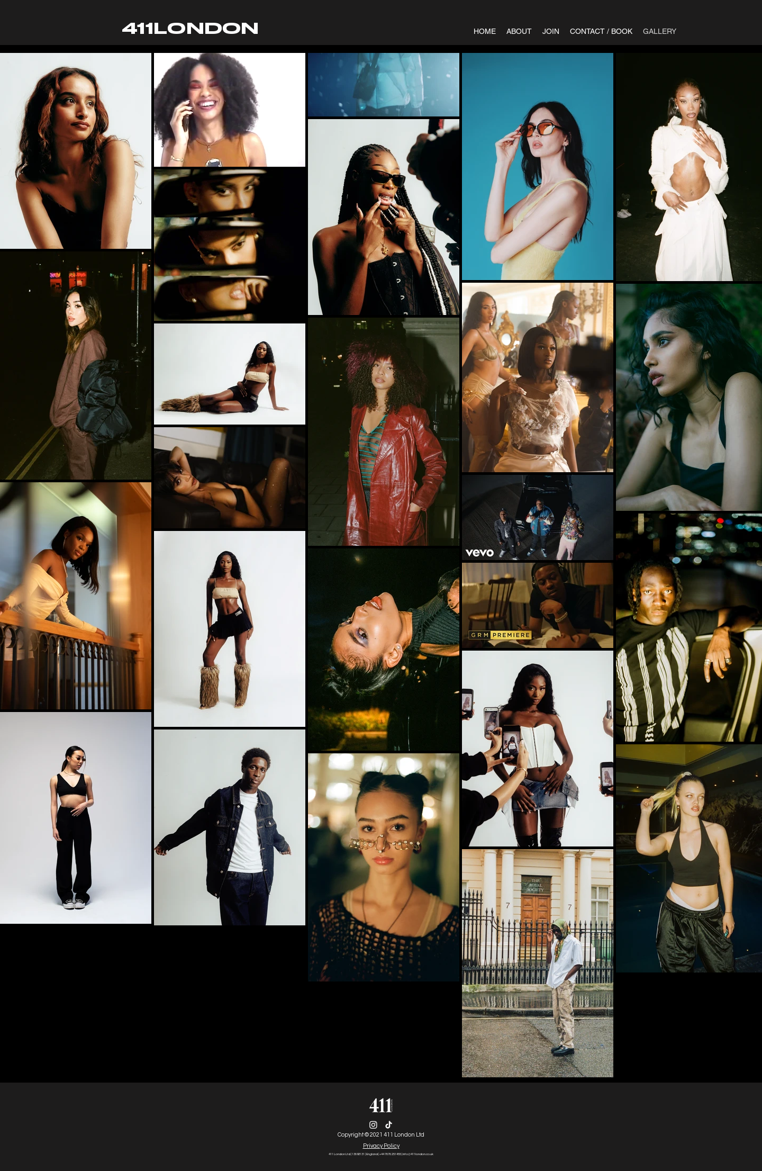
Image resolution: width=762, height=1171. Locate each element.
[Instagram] (373, 1125)
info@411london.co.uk (418, 1154)
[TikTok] (389, 1125)
